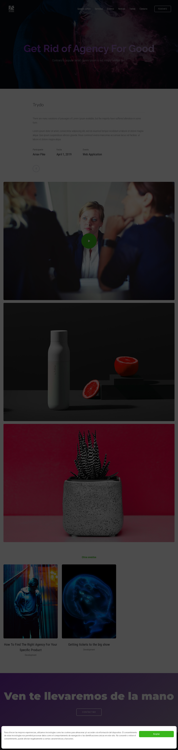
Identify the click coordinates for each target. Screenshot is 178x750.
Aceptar (156, 734)
